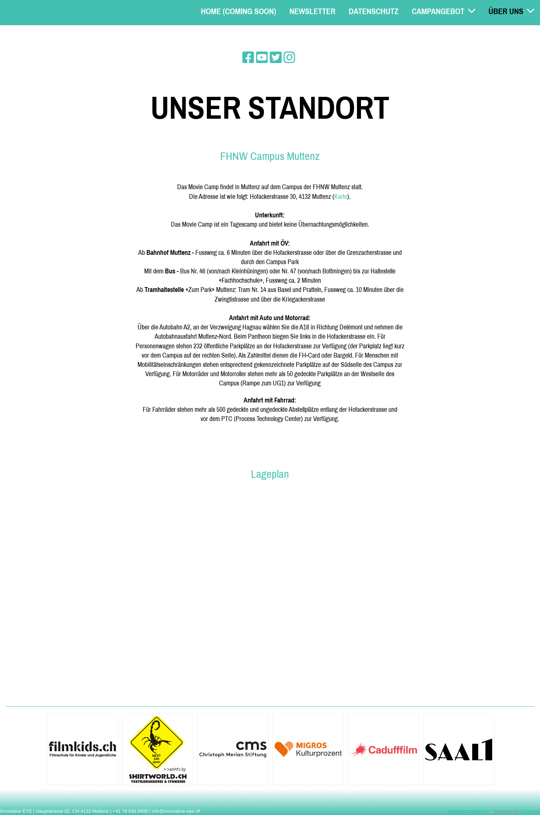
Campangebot (443, 11)
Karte (340, 196)
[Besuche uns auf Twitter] (276, 57)
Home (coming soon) (238, 11)
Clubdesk (530, 811)
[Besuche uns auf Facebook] (248, 57)
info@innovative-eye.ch (176, 811)
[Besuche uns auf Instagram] (289, 57)
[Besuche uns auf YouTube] (262, 57)
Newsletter (312, 11)
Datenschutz (373, 11)
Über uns (511, 11)
